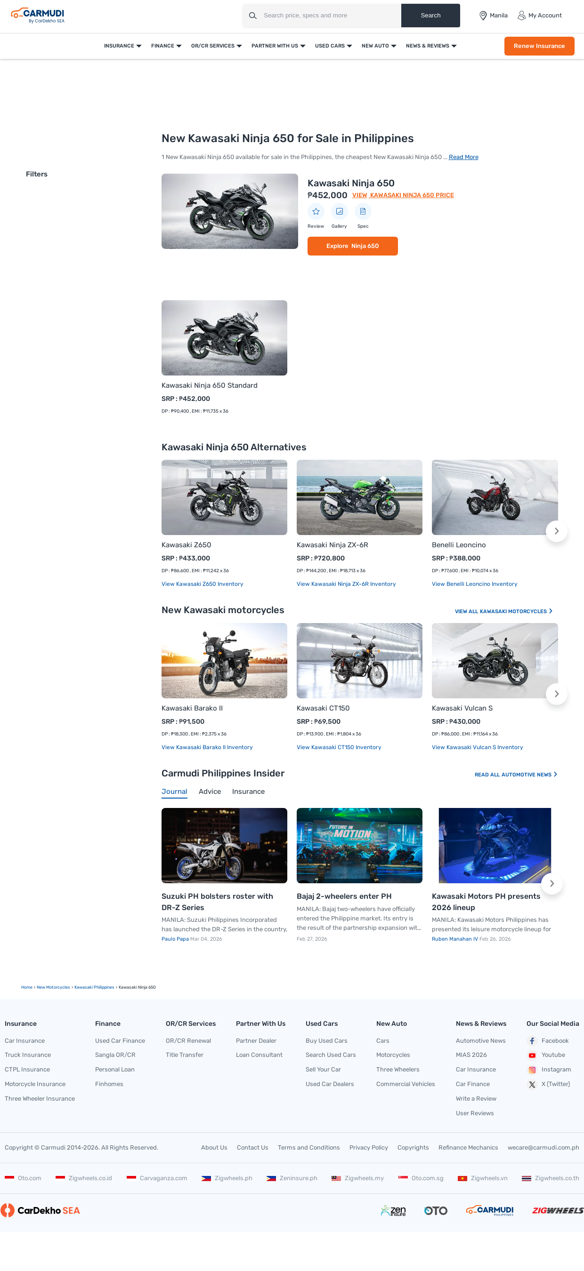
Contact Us (252, 1147)
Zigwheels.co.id (84, 1178)
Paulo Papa (176, 939)
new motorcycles (53, 987)
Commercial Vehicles (405, 1083)
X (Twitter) (548, 1084)
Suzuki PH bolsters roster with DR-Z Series (217, 902)
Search (430, 15)
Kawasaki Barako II (192, 708)
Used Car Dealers (330, 1083)
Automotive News (530, 775)
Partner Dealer (256, 1040)
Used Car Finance (120, 1040)
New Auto (375, 46)
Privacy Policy (368, 1147)
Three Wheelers (398, 1069)
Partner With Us (274, 46)
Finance (162, 46)
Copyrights (413, 1147)
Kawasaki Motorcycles (516, 611)
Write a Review (476, 1098)
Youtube (546, 1055)
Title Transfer (184, 1054)
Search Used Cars (331, 1054)
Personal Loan (115, 1069)
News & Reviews (427, 46)
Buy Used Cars (327, 1040)
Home (26, 987)
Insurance (119, 46)
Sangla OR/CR (115, 1054)
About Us (214, 1147)
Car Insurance (25, 1040)
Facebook (548, 1041)
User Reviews (475, 1113)
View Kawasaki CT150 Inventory (339, 747)
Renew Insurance (539, 45)
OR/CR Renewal (188, 1040)
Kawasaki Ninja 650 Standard (210, 385)
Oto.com (23, 1178)
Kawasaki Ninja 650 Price (411, 195)
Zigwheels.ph (227, 1178)
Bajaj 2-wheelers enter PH (344, 896)
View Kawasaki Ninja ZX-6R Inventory (346, 584)
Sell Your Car (323, 1069)
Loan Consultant (259, 1054)
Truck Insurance (28, 1054)
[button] (557, 531)
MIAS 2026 (471, 1054)
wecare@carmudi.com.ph (543, 1147)
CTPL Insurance (27, 1069)
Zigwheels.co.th (550, 1178)
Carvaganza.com (157, 1178)
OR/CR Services (213, 46)
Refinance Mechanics (468, 1147)
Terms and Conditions (309, 1147)
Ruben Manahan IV (455, 939)
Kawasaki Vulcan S (462, 708)
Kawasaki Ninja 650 (351, 183)
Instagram (549, 1070)
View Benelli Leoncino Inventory (475, 584)
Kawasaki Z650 (186, 545)
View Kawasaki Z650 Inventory (202, 584)
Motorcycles (393, 1054)
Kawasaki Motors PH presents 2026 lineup (486, 902)
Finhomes (109, 1083)
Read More (464, 156)
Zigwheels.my (358, 1178)
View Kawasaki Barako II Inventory (207, 747)
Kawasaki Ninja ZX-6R (332, 545)
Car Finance (473, 1083)
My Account (539, 15)
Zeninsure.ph (292, 1178)
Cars (382, 1040)
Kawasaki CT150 (323, 708)
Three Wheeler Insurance (40, 1098)
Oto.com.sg (421, 1178)
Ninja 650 (365, 245)
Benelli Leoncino (459, 545)
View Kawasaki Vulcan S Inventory (477, 747)
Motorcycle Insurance (35, 1083)
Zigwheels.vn (483, 1178)
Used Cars (330, 46)
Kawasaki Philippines (94, 987)
